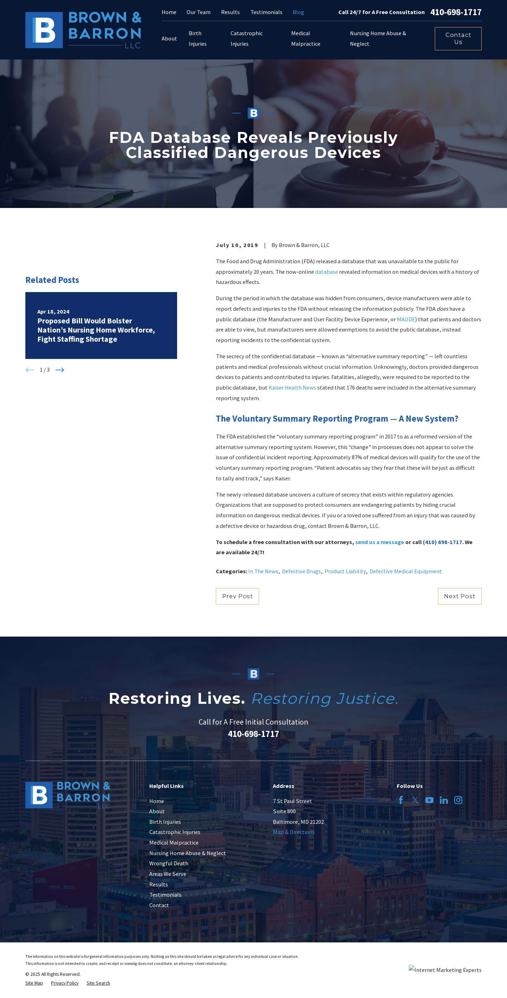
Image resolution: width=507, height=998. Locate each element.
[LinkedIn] (444, 800)
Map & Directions (294, 831)
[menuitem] (34, 983)
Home (169, 11)
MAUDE (406, 319)
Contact (159, 905)
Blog (298, 11)
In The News (263, 571)
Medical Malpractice (174, 842)
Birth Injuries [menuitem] (198, 38)
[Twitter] (415, 800)
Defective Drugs (301, 571)
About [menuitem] (169, 38)
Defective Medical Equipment (406, 571)
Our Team (199, 11)
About (157, 811)
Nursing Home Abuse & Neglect (187, 853)
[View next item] (60, 370)
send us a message (379, 541)
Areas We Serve (167, 873)
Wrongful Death (168, 863)
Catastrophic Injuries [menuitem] (247, 38)
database (326, 271)
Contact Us (458, 38)
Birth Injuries (165, 821)
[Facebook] (401, 800)
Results (230, 11)
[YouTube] (429, 800)
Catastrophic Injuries (174, 831)
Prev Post (237, 596)
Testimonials (266, 11)
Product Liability (345, 571)
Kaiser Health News (292, 387)
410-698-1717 (456, 12)
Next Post (459, 596)
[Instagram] (458, 800)
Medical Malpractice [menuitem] (305, 38)
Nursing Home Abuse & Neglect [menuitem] (378, 38)
